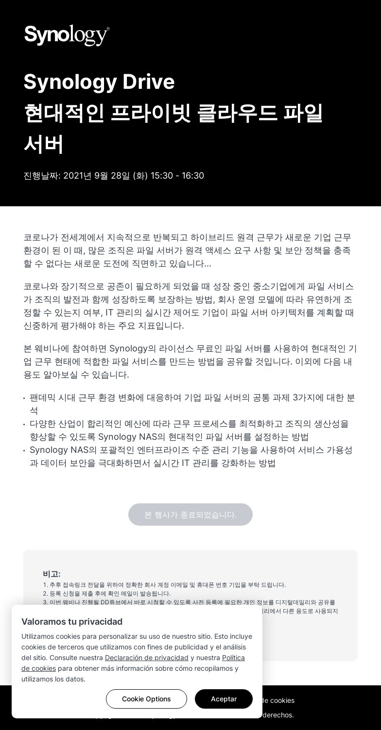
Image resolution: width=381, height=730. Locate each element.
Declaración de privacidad (147, 657)
